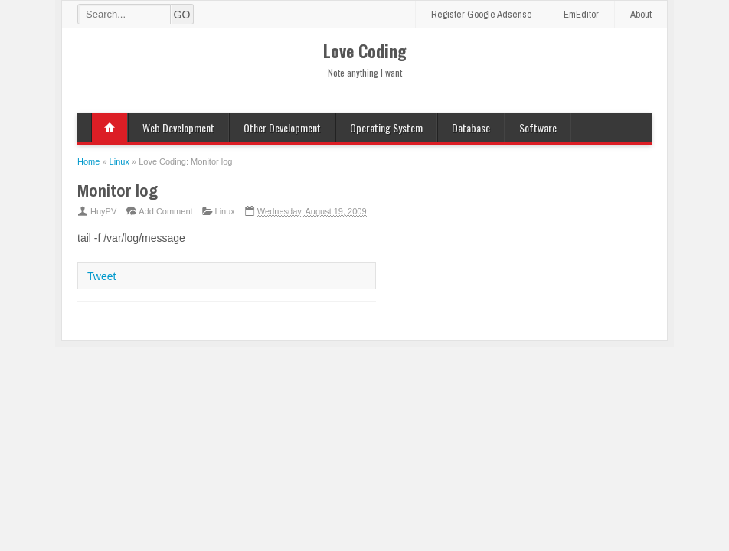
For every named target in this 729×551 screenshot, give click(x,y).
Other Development (282, 127)
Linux (225, 211)
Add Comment (165, 211)
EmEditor (581, 14)
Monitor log (117, 190)
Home (109, 127)
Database (471, 127)
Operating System (386, 127)
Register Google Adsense (481, 14)
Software (538, 127)
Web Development (178, 127)
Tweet (101, 276)
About (641, 14)
